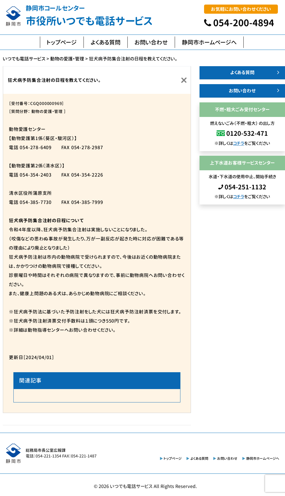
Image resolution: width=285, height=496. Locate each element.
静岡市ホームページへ (209, 42)
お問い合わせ (151, 42)
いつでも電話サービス (131, 486)
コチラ (238, 143)
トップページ (62, 42)
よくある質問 (106, 42)
